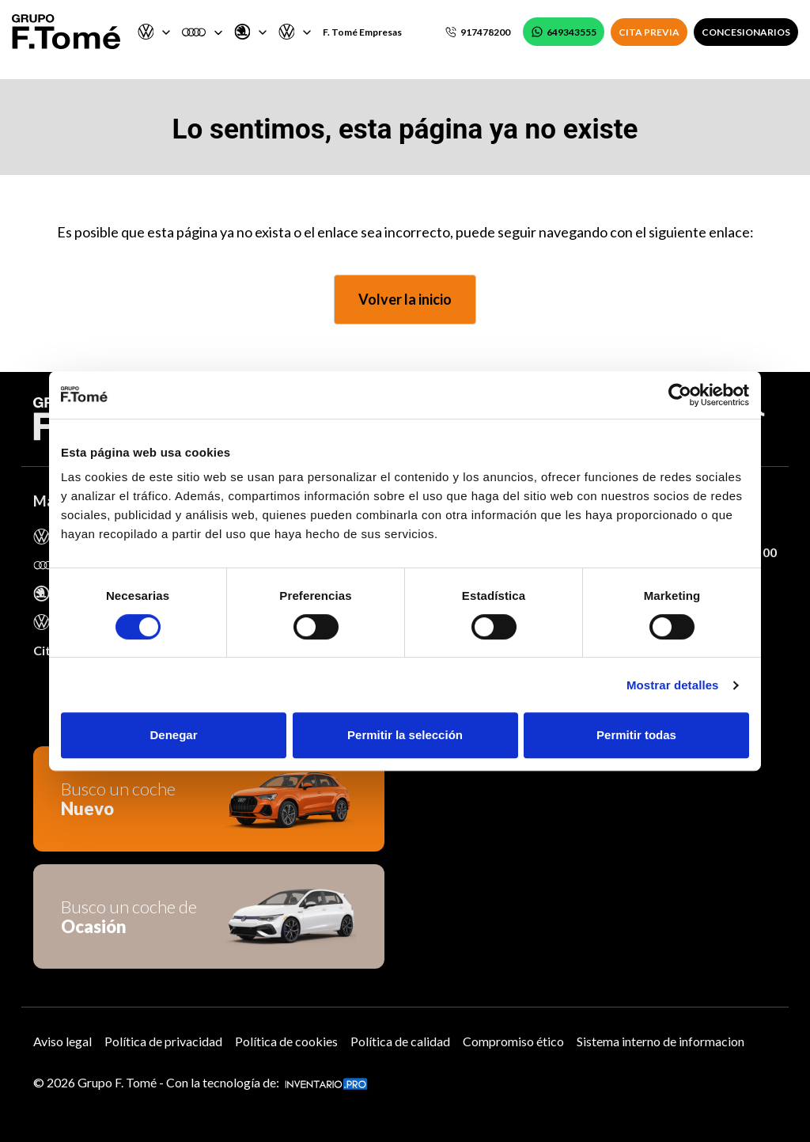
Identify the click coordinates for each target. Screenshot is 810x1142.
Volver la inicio (405, 299)
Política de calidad (400, 1041)
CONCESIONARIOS (746, 32)
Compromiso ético (513, 1041)
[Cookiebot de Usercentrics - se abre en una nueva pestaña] (680, 395)
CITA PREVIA (649, 32)
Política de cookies (286, 1041)
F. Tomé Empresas (362, 32)
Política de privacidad (163, 1041)
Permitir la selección (405, 735)
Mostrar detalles (672, 685)
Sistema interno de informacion (660, 1041)
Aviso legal (62, 1041)
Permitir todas (636, 735)
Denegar (173, 735)
